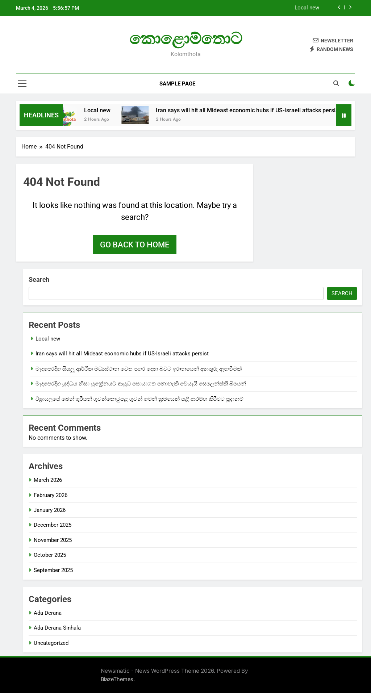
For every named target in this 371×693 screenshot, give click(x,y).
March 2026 (48, 480)
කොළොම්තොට (185, 38)
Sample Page (177, 83)
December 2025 (52, 525)
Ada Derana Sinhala (57, 628)
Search (39, 279)
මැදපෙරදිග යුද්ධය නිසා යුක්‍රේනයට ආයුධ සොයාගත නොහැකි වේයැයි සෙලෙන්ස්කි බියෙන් (141, 383)
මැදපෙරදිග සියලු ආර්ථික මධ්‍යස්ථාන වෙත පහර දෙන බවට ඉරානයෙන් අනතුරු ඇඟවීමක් (139, 369)
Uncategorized (51, 643)
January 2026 (50, 510)
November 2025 (53, 540)
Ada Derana (48, 613)
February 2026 (50, 495)
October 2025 (50, 555)
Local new (307, 8)
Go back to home (134, 244)
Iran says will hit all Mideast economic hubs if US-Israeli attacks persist (256, 110)
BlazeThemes (117, 679)
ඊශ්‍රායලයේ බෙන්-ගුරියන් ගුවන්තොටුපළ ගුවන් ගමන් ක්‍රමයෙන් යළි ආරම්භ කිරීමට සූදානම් (139, 399)
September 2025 (53, 570)
